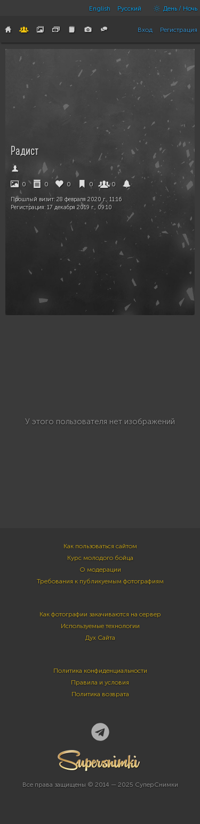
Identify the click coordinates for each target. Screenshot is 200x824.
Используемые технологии (100, 626)
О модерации (100, 569)
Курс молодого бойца (100, 558)
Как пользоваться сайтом (100, 546)
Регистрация (178, 30)
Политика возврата (100, 694)
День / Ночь (172, 8)
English (99, 8)
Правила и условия (100, 682)
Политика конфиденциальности (100, 670)
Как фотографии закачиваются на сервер (100, 614)
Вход (145, 30)
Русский (129, 8)
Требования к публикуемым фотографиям (100, 581)
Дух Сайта (100, 637)
